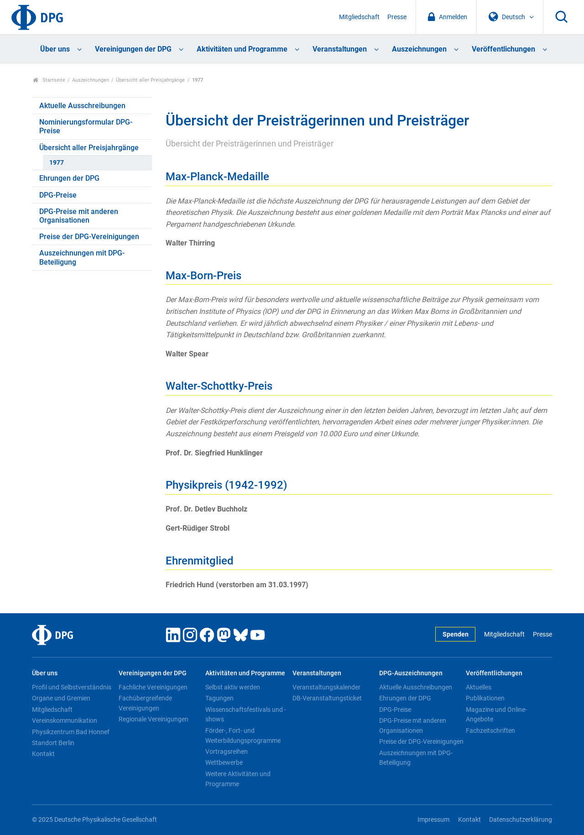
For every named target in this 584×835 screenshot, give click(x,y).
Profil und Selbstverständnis (71, 687)
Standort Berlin (53, 742)
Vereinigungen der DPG (133, 49)
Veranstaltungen (340, 49)
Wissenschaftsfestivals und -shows (245, 714)
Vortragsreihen (226, 751)
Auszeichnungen (419, 49)
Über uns (55, 49)
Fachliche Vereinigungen (153, 687)
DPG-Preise (58, 195)
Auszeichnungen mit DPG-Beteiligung (82, 257)
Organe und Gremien (61, 698)
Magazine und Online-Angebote (496, 714)
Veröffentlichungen (503, 49)
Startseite (49, 80)
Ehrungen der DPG (69, 178)
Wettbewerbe (224, 762)
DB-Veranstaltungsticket (327, 698)
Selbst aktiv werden (232, 687)
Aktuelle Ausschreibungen (82, 105)
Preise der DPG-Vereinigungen (89, 236)
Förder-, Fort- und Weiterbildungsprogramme (243, 735)
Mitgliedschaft (359, 17)
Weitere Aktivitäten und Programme (238, 779)
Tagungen (219, 698)
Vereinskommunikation (64, 720)
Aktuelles (478, 687)
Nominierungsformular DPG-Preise (85, 126)
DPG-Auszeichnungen (411, 673)
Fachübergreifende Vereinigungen (145, 703)
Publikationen (485, 698)
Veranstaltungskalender (326, 687)
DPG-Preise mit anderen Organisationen (78, 215)
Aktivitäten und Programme (242, 49)
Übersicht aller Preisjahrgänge (150, 80)
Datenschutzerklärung (520, 820)
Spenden (456, 634)
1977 (56, 163)
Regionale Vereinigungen (153, 719)
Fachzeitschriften (490, 730)
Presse (397, 17)
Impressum (433, 820)
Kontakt (43, 753)
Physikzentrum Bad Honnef (71, 732)
